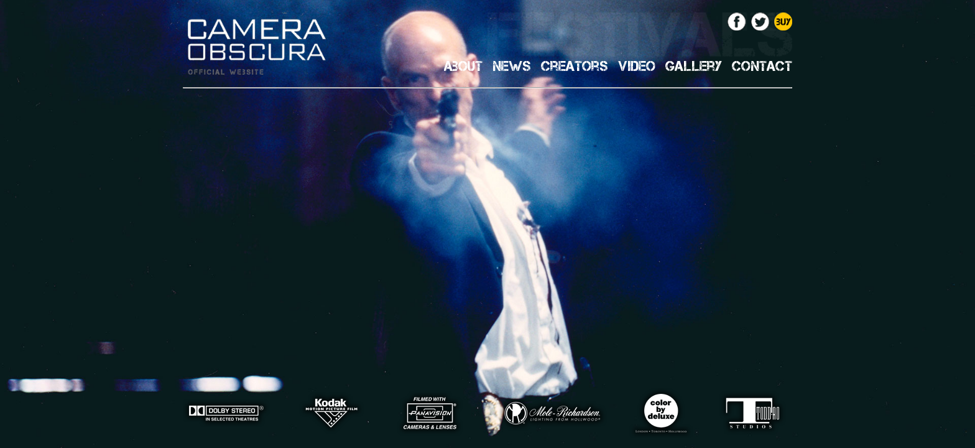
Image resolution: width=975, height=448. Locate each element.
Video (636, 65)
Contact (762, 65)
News (511, 65)
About (463, 65)
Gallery (693, 65)
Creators (574, 65)
